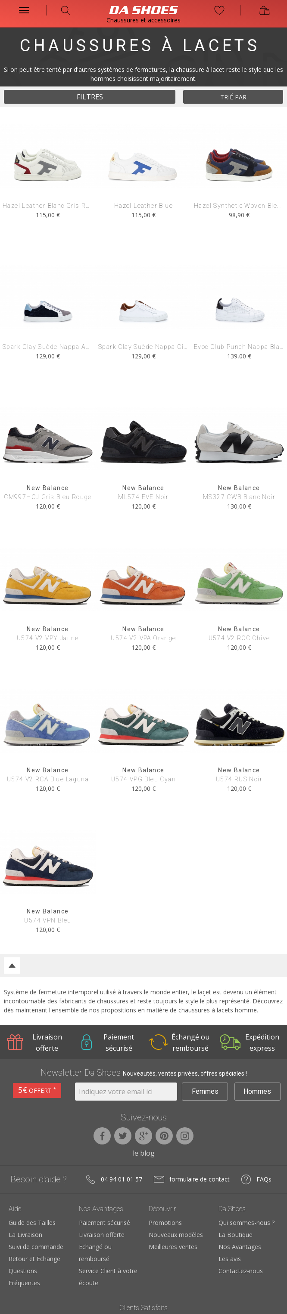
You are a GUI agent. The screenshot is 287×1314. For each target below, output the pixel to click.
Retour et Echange (34, 1259)
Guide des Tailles (32, 1222)
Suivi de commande (36, 1247)
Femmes (205, 1091)
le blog (144, 1153)
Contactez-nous (240, 1271)
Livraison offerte (102, 1235)
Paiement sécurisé (104, 1222)
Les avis (229, 1259)
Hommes (257, 1091)
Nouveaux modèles (176, 1235)
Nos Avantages (239, 1247)
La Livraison (25, 1235)
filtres (90, 97)
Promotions (165, 1222)
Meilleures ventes (173, 1247)
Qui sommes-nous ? (246, 1222)
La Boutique (235, 1235)
